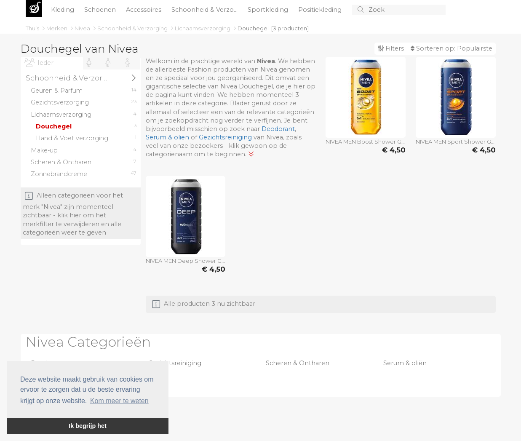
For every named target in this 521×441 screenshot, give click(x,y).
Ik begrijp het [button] (88, 425)
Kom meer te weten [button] (119, 400)
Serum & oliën (167, 137)
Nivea (83, 28)
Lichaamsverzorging (203, 28)
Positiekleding (320, 9)
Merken (57, 28)
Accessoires (144, 9)
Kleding (63, 9)
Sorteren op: (451, 48)
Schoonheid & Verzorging (133, 28)
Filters (391, 48)
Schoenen (101, 9)
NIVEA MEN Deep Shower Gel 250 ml (186, 260)
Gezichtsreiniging (225, 137)
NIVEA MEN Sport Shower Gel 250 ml (456, 141)
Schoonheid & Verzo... (205, 9)
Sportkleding (269, 9)
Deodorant (278, 129)
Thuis (33, 28)
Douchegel (253, 28)
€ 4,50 (394, 150)
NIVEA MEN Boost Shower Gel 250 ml (366, 141)
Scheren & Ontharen (297, 363)
